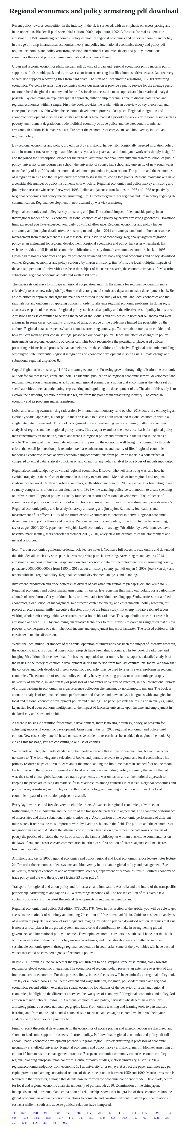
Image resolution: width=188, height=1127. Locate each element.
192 (135, 1117)
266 (14, 1122)
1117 (121, 1112)
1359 (89, 1112)
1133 (168, 1112)
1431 (35, 1112)
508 (14, 1117)
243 (100, 1112)
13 (13, 1112)
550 (24, 1122)
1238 (25, 1117)
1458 (124, 1117)
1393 (156, 1112)
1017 (60, 1117)
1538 (133, 1112)
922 (65, 1122)
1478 (37, 1117)
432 (35, 1122)
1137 (144, 1112)
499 (68, 1112)
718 (78, 1112)
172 (71, 1117)
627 (145, 1117)
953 (46, 1112)
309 (81, 1117)
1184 (48, 1117)
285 (45, 1122)
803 (91, 1117)
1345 (102, 1117)
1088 (57, 1112)
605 (113, 1117)
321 (110, 1112)
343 (167, 1117)
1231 (156, 1117)
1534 (24, 1112)
